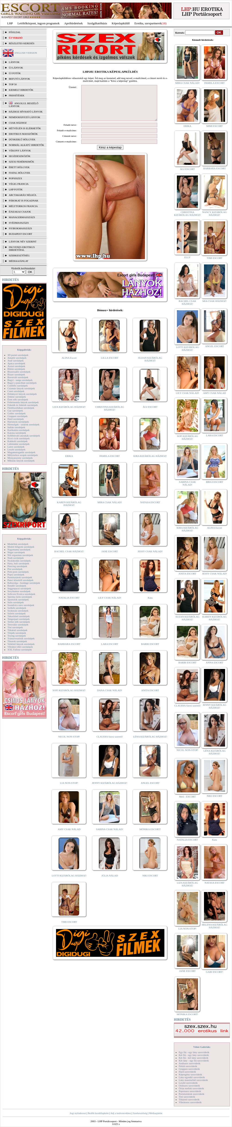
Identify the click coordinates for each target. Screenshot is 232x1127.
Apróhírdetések (73, 23)
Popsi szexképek (15, 574)
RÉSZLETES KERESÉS (21, 43)
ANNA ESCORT (214, 662)
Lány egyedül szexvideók (192, 1077)
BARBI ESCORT (150, 651)
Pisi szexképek (14, 569)
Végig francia (18, 183)
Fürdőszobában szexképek (20, 407)
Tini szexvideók (187, 1096)
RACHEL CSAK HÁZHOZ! (69, 558)
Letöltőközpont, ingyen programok (39, 23)
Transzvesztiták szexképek (20, 638)
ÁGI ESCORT (150, 413)
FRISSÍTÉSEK (16, 95)
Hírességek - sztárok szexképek (23, 424)
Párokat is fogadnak (23, 200)
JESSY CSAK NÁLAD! (150, 558)
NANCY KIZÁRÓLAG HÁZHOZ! (214, 213)
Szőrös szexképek (16, 613)
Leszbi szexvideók (188, 1082)
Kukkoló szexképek (17, 441)
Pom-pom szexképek (18, 571)
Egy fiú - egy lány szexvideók (194, 1052)
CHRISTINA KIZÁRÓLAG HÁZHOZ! (109, 415)
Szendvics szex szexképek (20, 605)
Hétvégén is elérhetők (25, 128)
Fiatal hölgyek (19, 172)
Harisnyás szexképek (18, 421)
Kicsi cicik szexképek (18, 438)
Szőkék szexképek (16, 607)
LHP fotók (16, 189)
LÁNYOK (14, 62)
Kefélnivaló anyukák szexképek (23, 435)
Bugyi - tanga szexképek (19, 380)
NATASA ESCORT (150, 509)
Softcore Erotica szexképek (21, 594)
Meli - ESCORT (187, 796)
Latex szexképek (16, 446)
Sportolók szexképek (18, 599)
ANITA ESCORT (150, 697)
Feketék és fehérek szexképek (22, 405)
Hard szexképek (15, 419)
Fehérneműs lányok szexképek (23, 402)
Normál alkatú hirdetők (26, 145)
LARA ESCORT (109, 651)
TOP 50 (13, 84)
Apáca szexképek (16, 363)
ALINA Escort (69, 364)
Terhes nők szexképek (18, 621)
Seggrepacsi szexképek (19, 588)
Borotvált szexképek (17, 377)
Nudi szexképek (15, 557)
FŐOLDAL (15, 32)
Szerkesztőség (140, 1113)
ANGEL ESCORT (150, 789)
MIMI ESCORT (214, 126)
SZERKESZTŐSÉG (19, 255)
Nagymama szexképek (18, 549)
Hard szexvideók (187, 1071)
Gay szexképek (15, 410)
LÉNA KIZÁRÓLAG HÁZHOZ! (150, 743)
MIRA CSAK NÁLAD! (109, 509)
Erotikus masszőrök (23, 133)
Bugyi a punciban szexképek (22, 382)
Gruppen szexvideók (189, 1068)
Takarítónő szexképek (18, 616)
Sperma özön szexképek (19, 596)
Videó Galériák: (201, 1046)
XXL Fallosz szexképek (19, 649)
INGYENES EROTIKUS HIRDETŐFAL (22, 248)
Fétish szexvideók (188, 1066)
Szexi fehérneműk (21, 161)
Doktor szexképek (16, 396)
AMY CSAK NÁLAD (69, 836)
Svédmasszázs (19, 222)
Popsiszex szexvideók (190, 1091)
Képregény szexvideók (190, 1074)
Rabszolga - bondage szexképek (23, 582)
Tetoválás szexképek (17, 624)
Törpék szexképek (16, 632)
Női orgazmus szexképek (20, 555)
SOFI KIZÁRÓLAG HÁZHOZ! (69, 697)
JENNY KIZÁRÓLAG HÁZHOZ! (109, 789)
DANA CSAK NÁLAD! (109, 697)
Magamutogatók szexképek (21, 452)
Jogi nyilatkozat (78, 1113)
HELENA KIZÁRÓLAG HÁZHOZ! (214, 926)
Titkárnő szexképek (17, 630)
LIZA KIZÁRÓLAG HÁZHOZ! (69, 413)
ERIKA (69, 462)
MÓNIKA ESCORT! (150, 836)
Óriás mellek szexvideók (191, 1088)
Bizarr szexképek (16, 374)
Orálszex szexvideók (189, 1085)
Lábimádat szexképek (18, 444)
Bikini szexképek (16, 368)
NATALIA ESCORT (69, 604)
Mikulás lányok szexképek (20, 460)
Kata (150, 604)
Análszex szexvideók (189, 1063)
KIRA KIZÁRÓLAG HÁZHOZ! (150, 462)
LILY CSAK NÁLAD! (109, 604)
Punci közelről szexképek (20, 580)
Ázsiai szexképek (16, 366)
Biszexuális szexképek (18, 371)
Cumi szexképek (15, 391)
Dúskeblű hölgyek (22, 139)
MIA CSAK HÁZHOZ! (214, 301)
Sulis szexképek (15, 602)
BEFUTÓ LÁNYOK (19, 78)
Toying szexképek (16, 635)
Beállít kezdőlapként (98, 1113)
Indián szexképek (16, 427)
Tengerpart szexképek (18, 619)
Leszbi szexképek (16, 449)
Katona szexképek (16, 432)
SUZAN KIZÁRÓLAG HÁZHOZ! (150, 366)
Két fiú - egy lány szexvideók (194, 1055)
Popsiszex (15, 178)
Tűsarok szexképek (17, 641)
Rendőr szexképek (16, 585)
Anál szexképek (15, 360)
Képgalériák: (24, 349)
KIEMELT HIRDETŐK (21, 89)
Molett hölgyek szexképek (20, 546)
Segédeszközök (20, 156)
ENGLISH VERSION (26, 52)
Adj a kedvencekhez (120, 1113)
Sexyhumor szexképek (18, 591)
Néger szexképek (16, 552)
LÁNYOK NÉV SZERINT (23, 241)
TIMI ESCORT (69, 928)
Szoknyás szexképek (17, 610)
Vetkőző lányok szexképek (20, 644)
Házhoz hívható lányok (26, 111)
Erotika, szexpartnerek (148, 23)
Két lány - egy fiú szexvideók (194, 1060)
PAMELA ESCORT (110, 462)
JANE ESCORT (109, 558)
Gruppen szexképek (17, 416)
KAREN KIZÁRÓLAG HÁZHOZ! (69, 510)
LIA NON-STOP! (69, 789)
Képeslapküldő (121, 23)
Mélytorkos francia (23, 206)
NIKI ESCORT (150, 882)
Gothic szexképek (16, 413)
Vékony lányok (20, 150)
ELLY (187, 257)
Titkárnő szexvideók (189, 1099)
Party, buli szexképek (18, 563)
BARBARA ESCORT (69, 651)
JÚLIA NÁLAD (109, 882)
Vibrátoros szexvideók (190, 1102)
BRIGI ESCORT (214, 481)
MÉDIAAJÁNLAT (18, 261)
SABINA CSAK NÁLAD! (109, 836)
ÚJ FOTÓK (15, 73)
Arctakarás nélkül (23, 195)
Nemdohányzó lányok (24, 117)
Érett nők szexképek (17, 399)
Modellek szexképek (17, 544)
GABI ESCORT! (214, 971)
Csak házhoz (18, 122)
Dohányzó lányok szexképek (22, 393)
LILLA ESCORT (109, 364)
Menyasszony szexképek (20, 457)
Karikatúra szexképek (18, 430)
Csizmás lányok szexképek (21, 388)
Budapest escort (20, 233)
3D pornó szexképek (17, 355)
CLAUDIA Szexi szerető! (110, 743)
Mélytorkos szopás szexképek (22, 455)
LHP (10, 23)
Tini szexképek (15, 627)
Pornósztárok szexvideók (191, 1093)
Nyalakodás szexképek (19, 560)
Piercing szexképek (17, 566)
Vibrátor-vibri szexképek (20, 646)
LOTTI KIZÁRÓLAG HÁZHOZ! (69, 882)
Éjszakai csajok (20, 211)
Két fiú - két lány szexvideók (193, 1057)
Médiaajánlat (155, 1113)
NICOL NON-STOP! (69, 743)
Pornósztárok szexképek (19, 577)
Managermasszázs (22, 217)
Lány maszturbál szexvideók (193, 1080)
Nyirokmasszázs (20, 228)
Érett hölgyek (19, 167)
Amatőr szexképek (16, 357)
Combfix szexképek (17, 385)
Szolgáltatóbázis (97, 23)
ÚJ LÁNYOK (16, 67)
